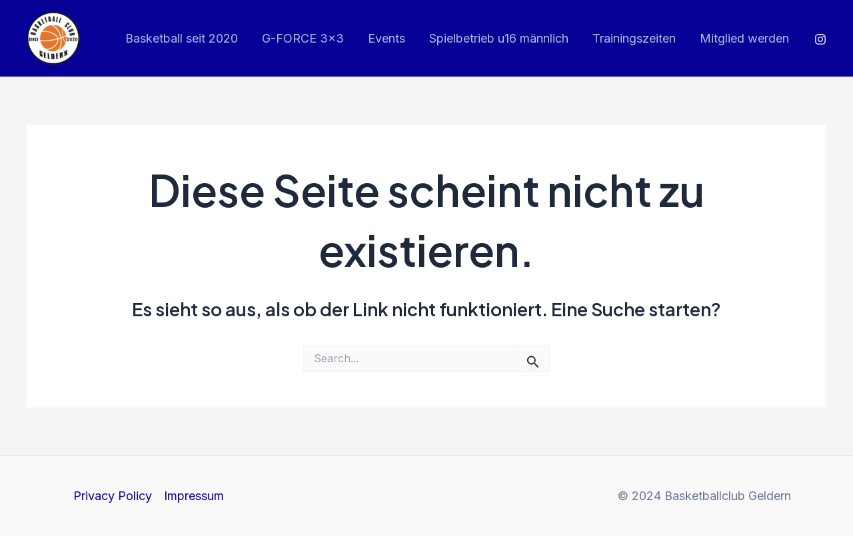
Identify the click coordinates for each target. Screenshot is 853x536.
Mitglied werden (744, 38)
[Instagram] (820, 39)
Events (386, 38)
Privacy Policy (112, 496)
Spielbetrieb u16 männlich (498, 38)
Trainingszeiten (634, 38)
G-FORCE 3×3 (303, 38)
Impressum (194, 496)
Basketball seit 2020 (181, 38)
